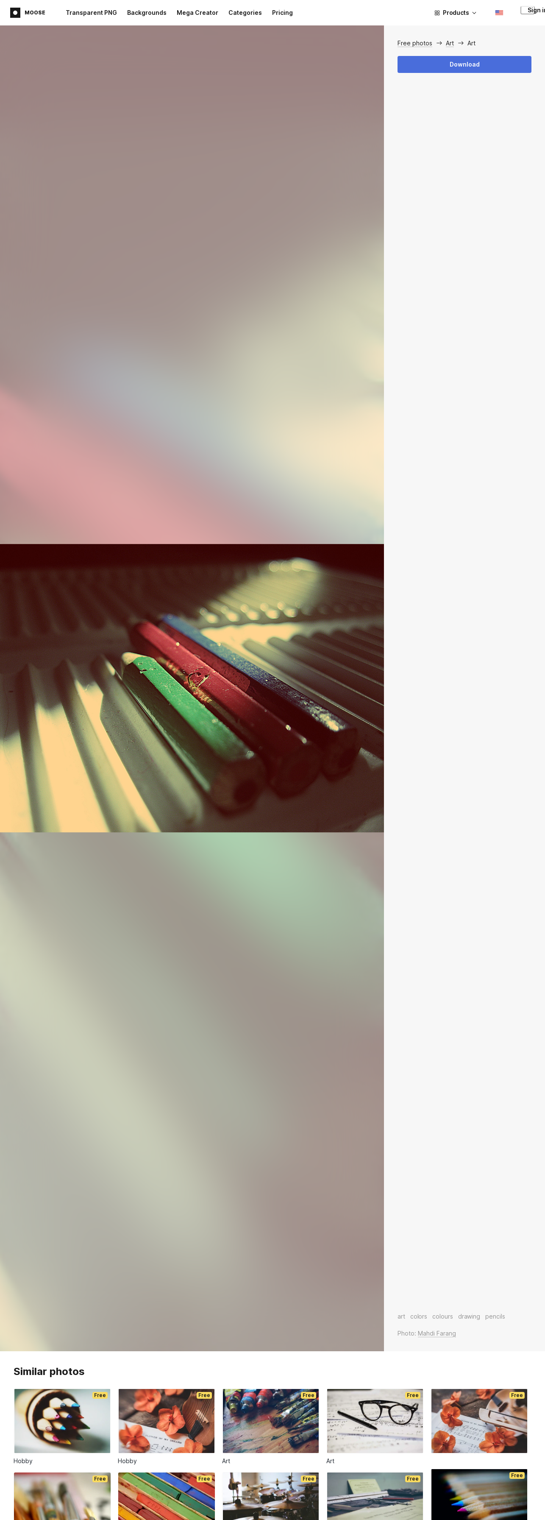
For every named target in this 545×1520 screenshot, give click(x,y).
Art (450, 43)
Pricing (282, 12)
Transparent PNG (91, 12)
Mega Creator (197, 12)
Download (465, 64)
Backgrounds (147, 12)
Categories (245, 12)
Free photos (415, 43)
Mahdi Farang (437, 1333)
